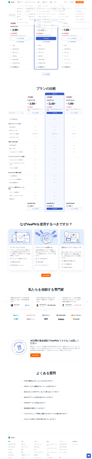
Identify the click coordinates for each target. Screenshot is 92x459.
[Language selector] (72, 2)
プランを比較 (46, 74)
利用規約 (36, 455)
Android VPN (11, 455)
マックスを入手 (20, 38)
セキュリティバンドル (30, 2)
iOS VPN (10, 452)
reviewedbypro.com (65, 295)
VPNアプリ (20, 2)
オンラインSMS (63, 452)
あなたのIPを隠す (63, 446)
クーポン (23, 457)
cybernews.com (38, 295)
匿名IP (48, 455)
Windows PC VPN (12, 444)
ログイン (66, 2)
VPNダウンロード (25, 446)
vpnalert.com (11, 295)
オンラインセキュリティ (52, 452)
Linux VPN (10, 449)
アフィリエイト (75, 444)
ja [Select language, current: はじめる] (72, 2)
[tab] (46, 44)
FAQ (35, 449)
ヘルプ (54, 2)
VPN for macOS (11, 446)
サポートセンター (37, 444)
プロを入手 (46, 38)
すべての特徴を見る (15, 67)
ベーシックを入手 (72, 38)
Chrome (10, 457)
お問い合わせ (37, 446)
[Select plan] (15, 15)
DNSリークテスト (63, 449)
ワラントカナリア (37, 457)
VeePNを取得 (80, 2)
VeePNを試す (35, 355)
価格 (51, 2)
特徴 (39, 2)
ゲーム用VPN (49, 457)
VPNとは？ (45, 2)
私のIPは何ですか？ (64, 444)
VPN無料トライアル (25, 455)
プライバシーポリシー (38, 452)
